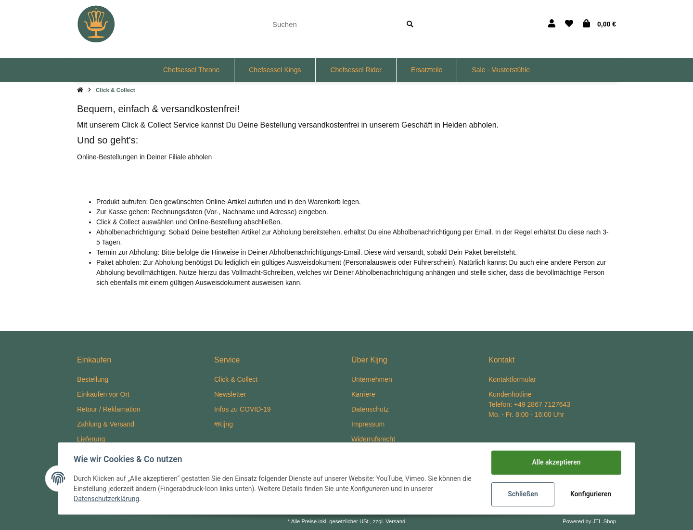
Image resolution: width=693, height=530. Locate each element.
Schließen (523, 494)
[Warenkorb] (599, 24)
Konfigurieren (590, 494)
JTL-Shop (604, 521)
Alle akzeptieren (556, 462)
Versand (395, 521)
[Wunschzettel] (569, 24)
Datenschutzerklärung (106, 499)
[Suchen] (331, 24)
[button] (551, 24)
